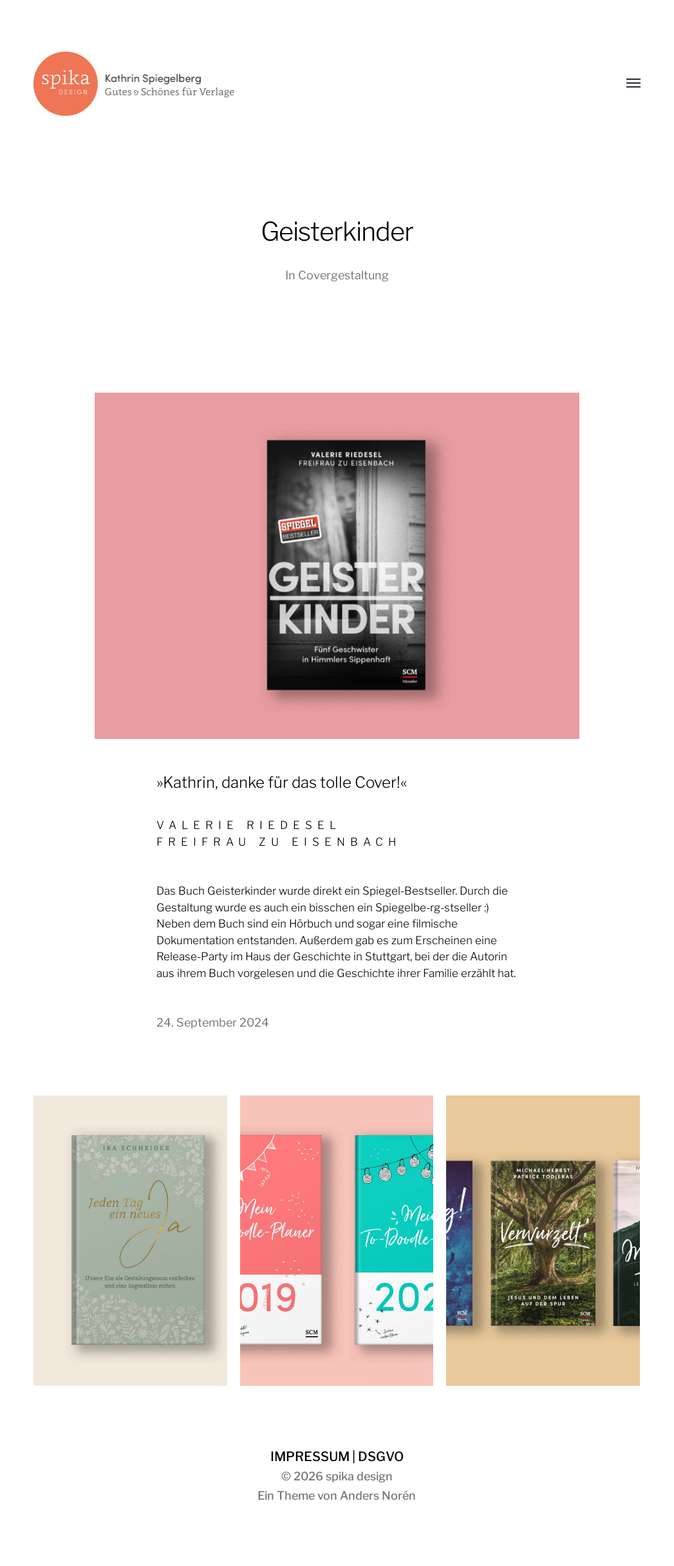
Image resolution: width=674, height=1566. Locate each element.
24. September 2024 (212, 1022)
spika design (359, 1476)
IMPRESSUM (310, 1456)
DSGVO (381, 1456)
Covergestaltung (343, 275)
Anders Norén (378, 1495)
